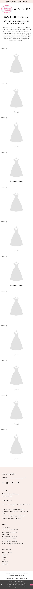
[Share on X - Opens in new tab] (6, 48)
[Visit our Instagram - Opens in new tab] (7, 483)
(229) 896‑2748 (7, 500)
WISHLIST (5, 555)
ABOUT (4, 557)
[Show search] (23, 9)
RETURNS (5, 564)
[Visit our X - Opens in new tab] (12, 483)
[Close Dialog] (1, 585)
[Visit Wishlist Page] (30, 9)
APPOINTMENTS (7, 553)
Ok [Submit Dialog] (31, 584)
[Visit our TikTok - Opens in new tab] (18, 483)
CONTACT (5, 562)
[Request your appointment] (16, 1)
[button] (15, 9)
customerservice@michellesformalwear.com (16, 505)
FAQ (3, 560)
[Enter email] (14, 477)
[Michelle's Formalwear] (6, 9)
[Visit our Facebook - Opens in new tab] (3, 483)
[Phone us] (19, 9)
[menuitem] (15, 9)
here (16, 588)
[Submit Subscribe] (25, 477)
